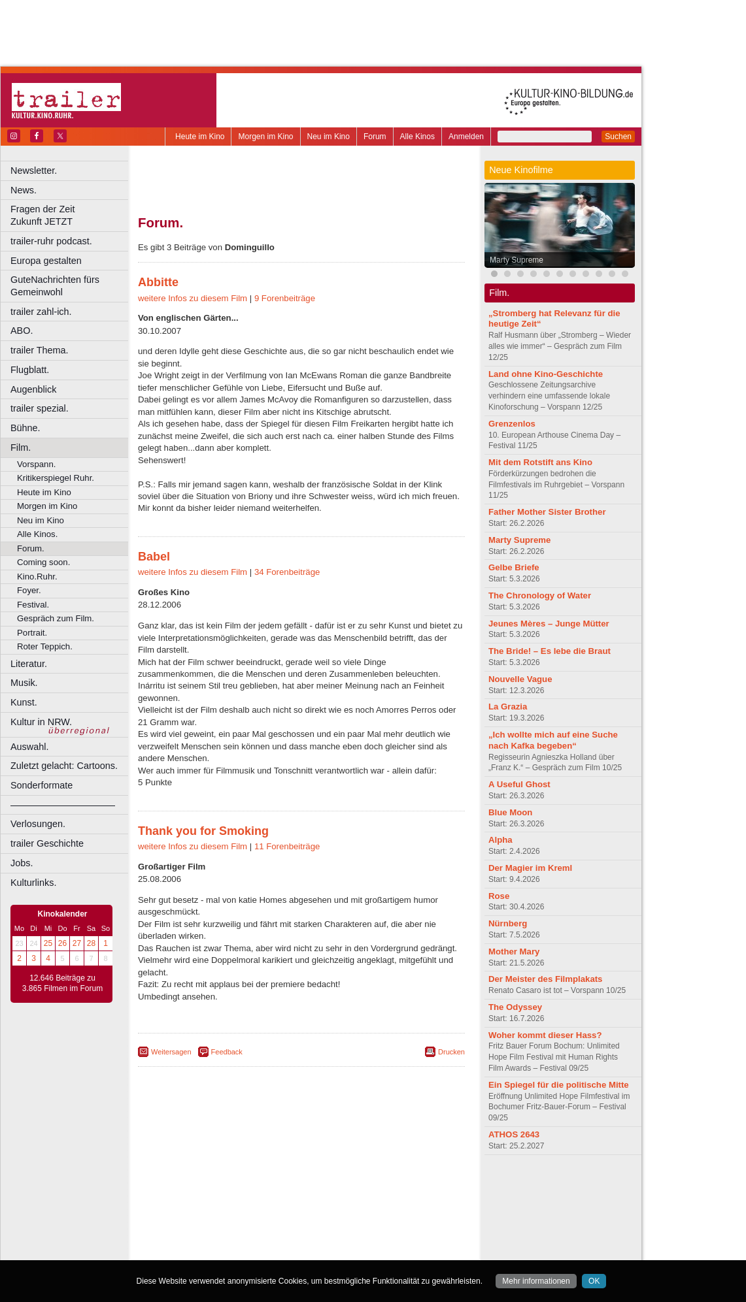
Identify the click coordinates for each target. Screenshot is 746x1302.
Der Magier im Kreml (530, 868)
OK (594, 1281)
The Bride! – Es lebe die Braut (549, 651)
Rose (498, 896)
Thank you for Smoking (203, 831)
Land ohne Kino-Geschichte (545, 374)
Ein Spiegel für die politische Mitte (558, 1085)
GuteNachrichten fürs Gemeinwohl (54, 285)
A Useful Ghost (519, 784)
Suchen (618, 136)
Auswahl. (29, 746)
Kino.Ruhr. (37, 576)
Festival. (33, 605)
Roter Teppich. (45, 646)
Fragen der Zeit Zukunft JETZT (70, 215)
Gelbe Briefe (513, 567)
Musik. (24, 682)
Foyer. (29, 590)
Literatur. (28, 664)
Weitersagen (171, 1052)
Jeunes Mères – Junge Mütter (548, 623)
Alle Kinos (417, 136)
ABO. (21, 330)
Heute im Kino (199, 136)
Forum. (30, 548)
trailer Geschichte (47, 843)
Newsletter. (33, 170)
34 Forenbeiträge (287, 572)
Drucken (451, 1052)
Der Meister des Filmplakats (545, 979)
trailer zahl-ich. (41, 311)
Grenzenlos (511, 424)
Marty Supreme (516, 260)
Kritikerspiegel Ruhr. (55, 478)
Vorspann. (36, 464)
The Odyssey (515, 1007)
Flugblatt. (29, 370)
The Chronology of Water (539, 595)
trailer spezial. (39, 408)
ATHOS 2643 (513, 1134)
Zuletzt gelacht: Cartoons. (64, 765)
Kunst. (23, 702)
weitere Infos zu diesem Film (192, 298)
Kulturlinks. (33, 882)
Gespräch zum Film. (55, 618)
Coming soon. (43, 562)
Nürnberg (507, 923)
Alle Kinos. (37, 534)
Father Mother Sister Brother (547, 512)
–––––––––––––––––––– (62, 805)
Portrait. (32, 633)
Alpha (500, 840)
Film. (20, 447)
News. (23, 190)
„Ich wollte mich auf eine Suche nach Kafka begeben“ (553, 740)
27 (77, 943)
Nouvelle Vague (520, 679)
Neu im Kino (328, 136)
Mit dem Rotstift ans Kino (540, 462)
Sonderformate (41, 785)
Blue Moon (510, 812)
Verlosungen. (37, 824)
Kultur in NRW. (41, 722)
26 (62, 943)
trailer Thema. (39, 350)
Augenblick (33, 389)
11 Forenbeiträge (287, 846)
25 (48, 943)
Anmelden (466, 136)
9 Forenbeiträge (284, 298)
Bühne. (25, 428)
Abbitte (158, 282)
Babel (154, 556)
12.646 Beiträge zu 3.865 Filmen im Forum (62, 983)
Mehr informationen (535, 1281)
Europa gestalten (46, 260)
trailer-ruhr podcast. (51, 241)
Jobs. (21, 863)
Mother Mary (513, 951)
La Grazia (507, 706)
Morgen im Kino (265, 136)
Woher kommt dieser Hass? (545, 1035)
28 (91, 943)
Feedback (227, 1052)
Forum (375, 136)
